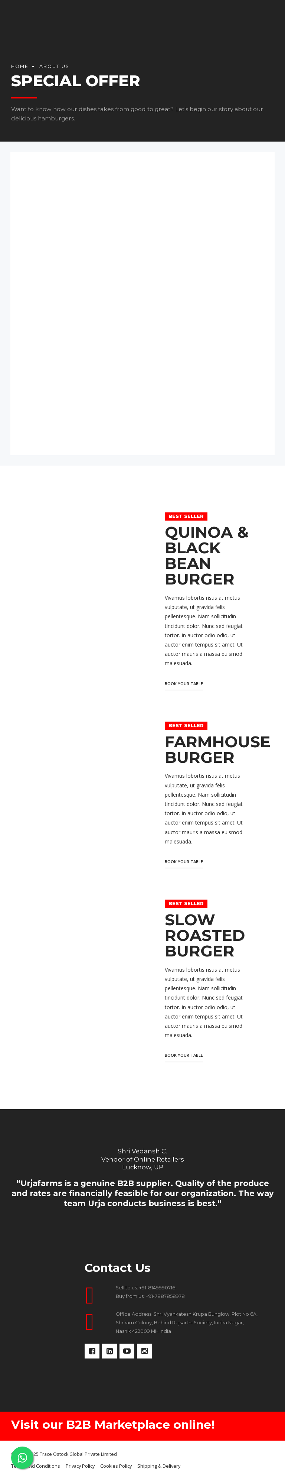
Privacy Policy (80, 1466)
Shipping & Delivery (158, 1466)
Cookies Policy (116, 1466)
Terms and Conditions (35, 1466)
